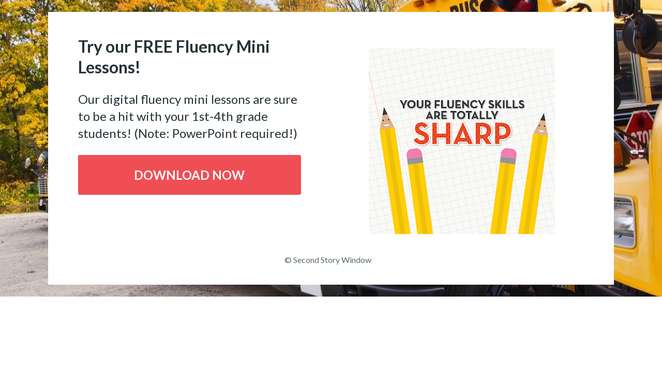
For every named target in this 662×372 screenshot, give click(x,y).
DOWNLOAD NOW (189, 174)
